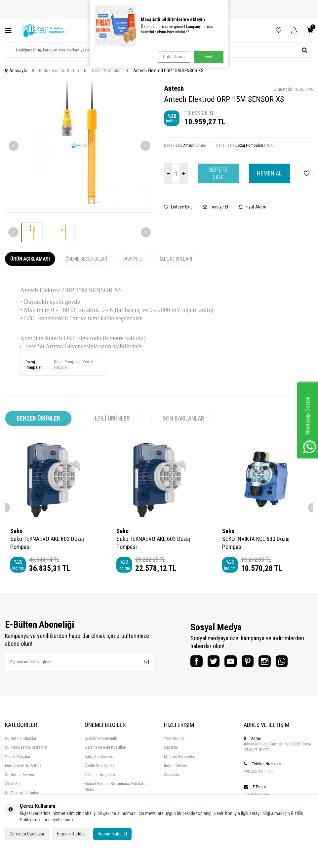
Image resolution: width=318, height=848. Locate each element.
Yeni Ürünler (174, 738)
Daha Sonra (172, 56)
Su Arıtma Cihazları (21, 738)
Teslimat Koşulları (100, 774)
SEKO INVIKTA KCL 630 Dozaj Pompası (256, 542)
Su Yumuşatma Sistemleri (27, 747)
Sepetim (171, 747)
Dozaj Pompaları (106, 70)
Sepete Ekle (218, 173)
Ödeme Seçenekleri (86, 259)
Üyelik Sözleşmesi (100, 765)
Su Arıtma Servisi (19, 774)
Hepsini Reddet (71, 833)
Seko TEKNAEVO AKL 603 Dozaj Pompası (153, 542)
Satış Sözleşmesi (99, 756)
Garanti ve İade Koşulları (105, 747)
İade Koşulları (176, 259)
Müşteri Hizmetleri (179, 756)
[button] (14, 146)
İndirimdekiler (175, 765)
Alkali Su (12, 783)
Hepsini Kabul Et (112, 833)
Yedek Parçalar (17, 756)
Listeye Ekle (178, 206)
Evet (209, 56)
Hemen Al (269, 173)
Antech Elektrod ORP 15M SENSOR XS (168, 70)
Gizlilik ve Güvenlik (101, 738)
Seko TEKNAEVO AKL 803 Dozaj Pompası (47, 542)
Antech (174, 88)
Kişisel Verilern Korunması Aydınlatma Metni (116, 786)
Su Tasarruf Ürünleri (22, 792)
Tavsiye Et (215, 206)
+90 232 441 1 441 (259, 771)
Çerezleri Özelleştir (27, 833)
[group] (79, 145)
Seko (16, 530)
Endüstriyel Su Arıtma (59, 70)
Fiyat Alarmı (252, 206)
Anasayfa (16, 70)
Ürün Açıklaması (30, 259)
